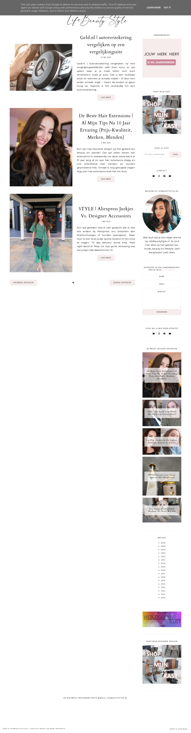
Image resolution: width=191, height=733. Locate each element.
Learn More (154, 7)
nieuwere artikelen (23, 282)
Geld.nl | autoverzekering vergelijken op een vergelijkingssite (106, 44)
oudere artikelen (122, 282)
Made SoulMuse (178, 729)
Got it (167, 7)
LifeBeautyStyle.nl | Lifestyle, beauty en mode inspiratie (38, 729)
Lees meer (106, 97)
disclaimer (168, 270)
